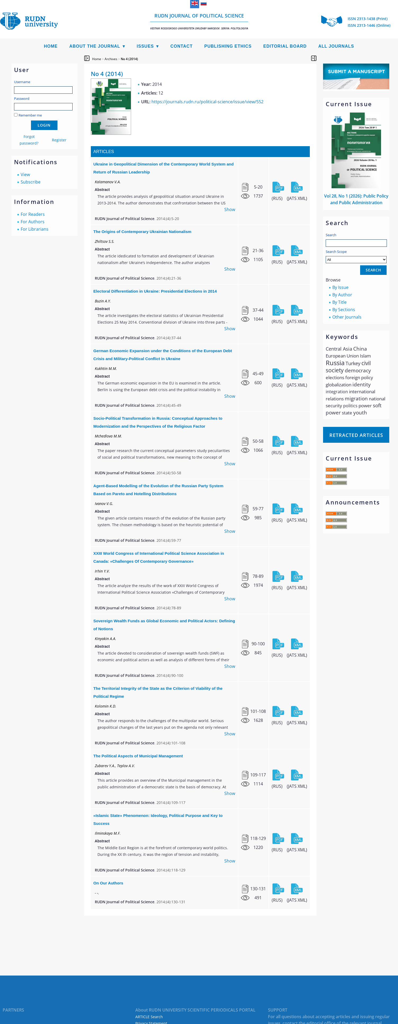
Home (51, 46)
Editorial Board (285, 46)
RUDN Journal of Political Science (199, 21)
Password (21, 98)
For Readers (33, 214)
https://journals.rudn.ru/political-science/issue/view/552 (207, 102)
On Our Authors (108, 883)
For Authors (32, 222)
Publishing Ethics (228, 46)
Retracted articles (356, 435)
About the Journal (94, 46)
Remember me (30, 115)
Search (331, 234)
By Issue (340, 287)
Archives (111, 59)
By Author (342, 295)
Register (59, 139)
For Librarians (34, 229)
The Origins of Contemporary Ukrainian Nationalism (142, 231)
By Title (339, 302)
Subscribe (31, 182)
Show (229, 209)
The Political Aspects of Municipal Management (138, 756)
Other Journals (346, 317)
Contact (181, 46)
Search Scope (356, 256)
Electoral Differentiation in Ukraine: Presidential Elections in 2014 (155, 291)
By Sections (343, 309)
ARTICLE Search (149, 1016)
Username (22, 81)
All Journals (336, 46)
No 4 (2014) (129, 59)
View (25, 174)
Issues (145, 46)
